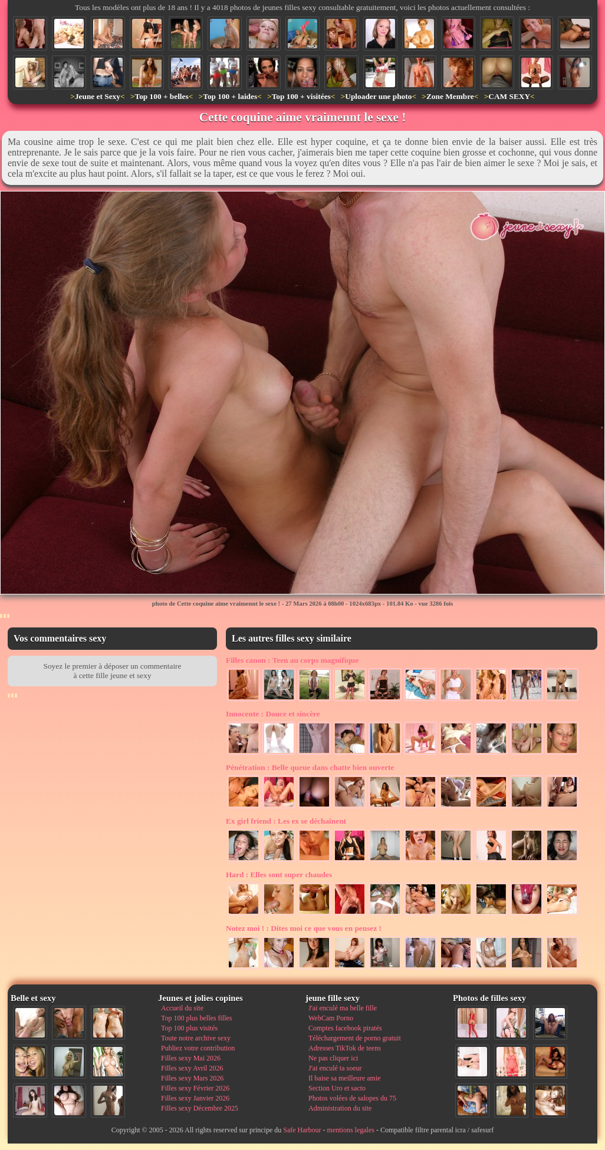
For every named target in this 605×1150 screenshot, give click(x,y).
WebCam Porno (330, 1018)
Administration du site (339, 1108)
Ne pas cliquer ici (333, 1058)
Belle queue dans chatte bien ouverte (310, 767)
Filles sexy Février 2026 (195, 1088)
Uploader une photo (378, 96)
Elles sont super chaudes (279, 874)
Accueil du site (182, 1008)
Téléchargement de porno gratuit (354, 1038)
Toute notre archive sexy (196, 1038)
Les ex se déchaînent (286, 821)
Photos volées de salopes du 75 (352, 1098)
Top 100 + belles (161, 96)
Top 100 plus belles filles (196, 1018)
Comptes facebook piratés (345, 1028)
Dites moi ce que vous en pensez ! (304, 928)
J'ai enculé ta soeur (334, 1068)
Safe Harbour (302, 1130)
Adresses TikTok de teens (344, 1048)
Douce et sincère (273, 713)
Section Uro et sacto (337, 1088)
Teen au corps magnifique (292, 660)
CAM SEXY (509, 96)
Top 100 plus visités (189, 1028)
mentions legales (350, 1130)
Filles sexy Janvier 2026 (195, 1098)
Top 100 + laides (230, 96)
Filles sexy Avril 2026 (192, 1068)
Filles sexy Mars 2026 (192, 1078)
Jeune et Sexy (97, 96)
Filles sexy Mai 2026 (191, 1058)
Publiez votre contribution (198, 1048)
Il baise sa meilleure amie (344, 1078)
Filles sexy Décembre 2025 (199, 1108)
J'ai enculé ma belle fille (342, 1008)
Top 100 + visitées (301, 96)
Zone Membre (450, 96)
